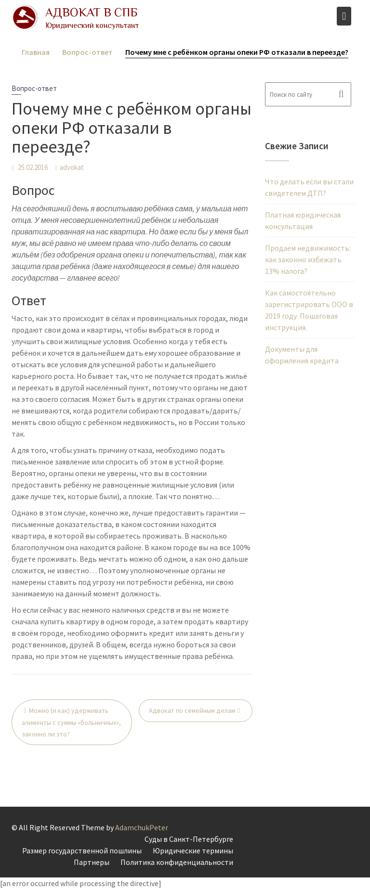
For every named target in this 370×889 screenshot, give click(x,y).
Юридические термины (193, 850)
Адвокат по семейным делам (192, 710)
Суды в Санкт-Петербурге (189, 839)
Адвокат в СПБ (91, 12)
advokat (72, 167)
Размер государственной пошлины (82, 850)
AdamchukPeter (141, 827)
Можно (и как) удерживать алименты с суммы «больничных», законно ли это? (71, 722)
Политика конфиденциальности (176, 862)
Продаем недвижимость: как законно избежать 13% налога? (308, 259)
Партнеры (91, 862)
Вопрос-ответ (34, 88)
